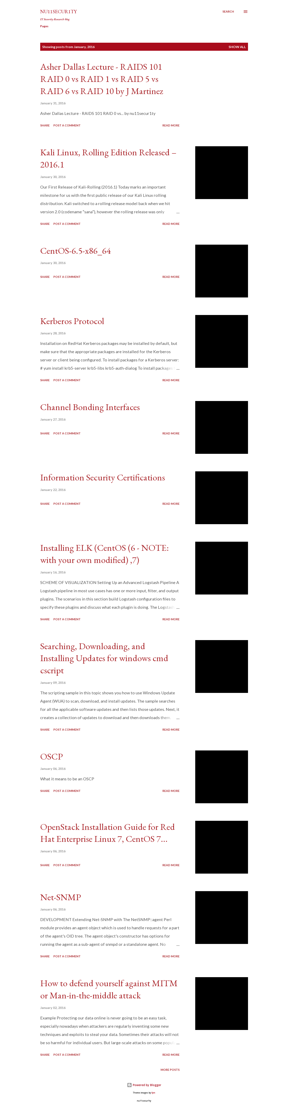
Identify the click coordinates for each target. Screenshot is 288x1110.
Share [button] (45, 125)
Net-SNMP (60, 897)
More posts (170, 1069)
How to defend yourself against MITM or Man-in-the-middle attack (109, 989)
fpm (153, 1092)
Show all (237, 47)
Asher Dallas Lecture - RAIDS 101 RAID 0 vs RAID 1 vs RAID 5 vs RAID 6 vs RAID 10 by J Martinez (101, 79)
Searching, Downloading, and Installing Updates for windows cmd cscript (104, 658)
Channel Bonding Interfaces (90, 407)
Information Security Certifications (102, 477)
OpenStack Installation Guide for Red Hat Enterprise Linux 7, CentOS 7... (107, 833)
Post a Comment (67, 125)
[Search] (228, 11)
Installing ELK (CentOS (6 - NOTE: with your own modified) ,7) (104, 554)
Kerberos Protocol (72, 321)
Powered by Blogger (144, 1085)
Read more (171, 125)
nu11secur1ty (58, 11)
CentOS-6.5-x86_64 (75, 250)
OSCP (51, 756)
